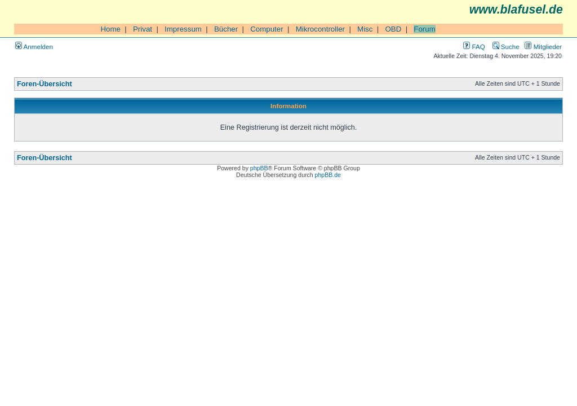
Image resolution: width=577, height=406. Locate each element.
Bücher (226, 29)
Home (110, 29)
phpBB (259, 168)
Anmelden (34, 46)
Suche (506, 46)
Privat (142, 29)
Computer (266, 29)
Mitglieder (543, 46)
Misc (364, 29)
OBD (393, 29)
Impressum (183, 29)
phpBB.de (328, 174)
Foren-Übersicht (44, 84)
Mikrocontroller (320, 29)
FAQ (474, 46)
